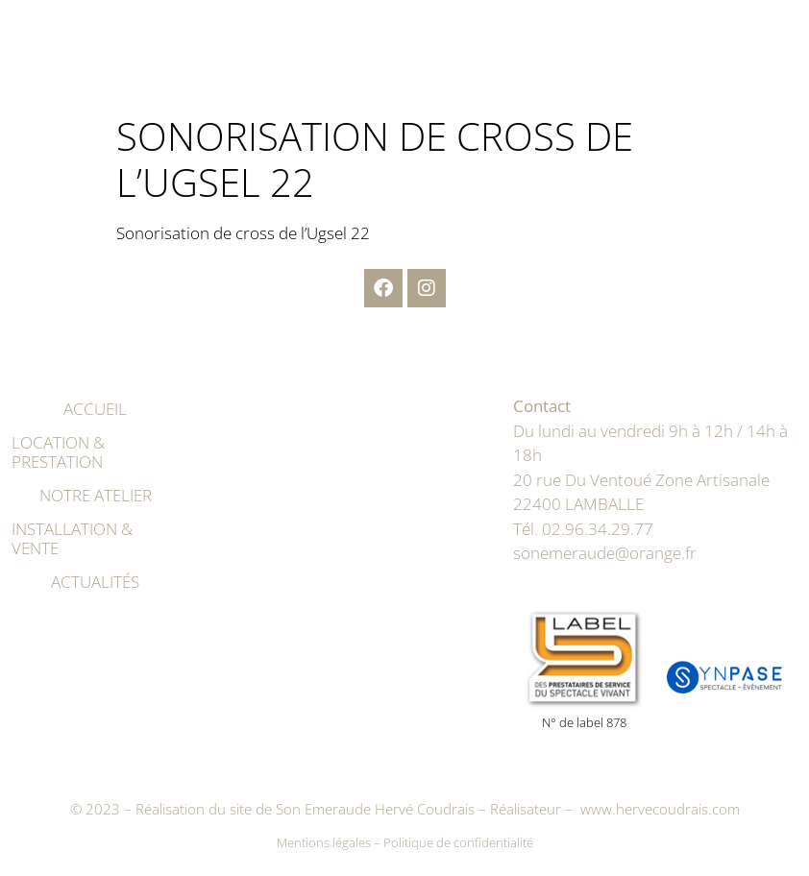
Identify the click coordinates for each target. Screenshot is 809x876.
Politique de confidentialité (458, 842)
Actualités (95, 582)
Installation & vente (72, 538)
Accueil (95, 409)
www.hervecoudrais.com (660, 808)
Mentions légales (324, 842)
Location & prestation (58, 452)
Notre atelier (95, 495)
